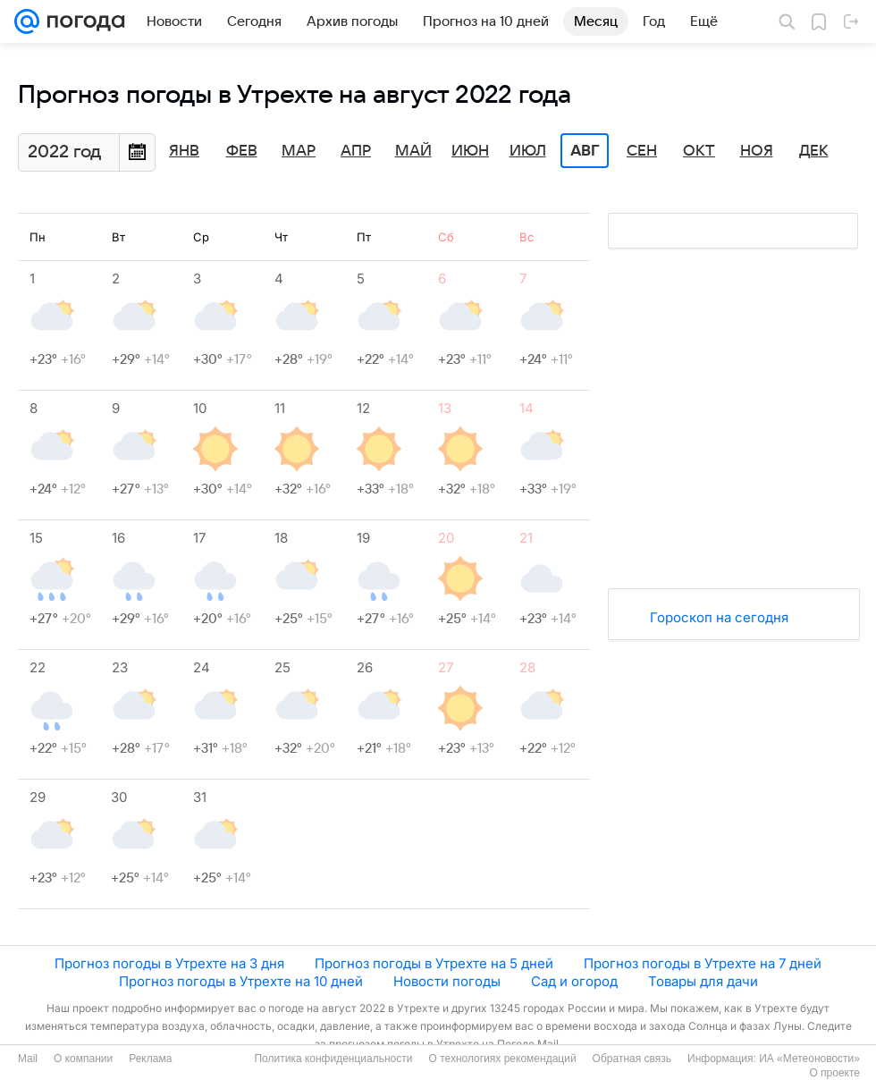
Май (413, 151)
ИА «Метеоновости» (809, 1058)
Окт (699, 151)
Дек (814, 151)
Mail (28, 1058)
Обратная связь (632, 1058)
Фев (241, 151)
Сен (642, 151)
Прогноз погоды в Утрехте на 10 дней (241, 981)
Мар (299, 151)
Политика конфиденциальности (333, 1058)
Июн (470, 151)
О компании (83, 1058)
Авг (584, 151)
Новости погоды (447, 981)
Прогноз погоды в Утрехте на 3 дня (169, 963)
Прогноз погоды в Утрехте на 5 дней (434, 963)
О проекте (834, 1073)
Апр (356, 151)
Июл (528, 151)
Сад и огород (574, 981)
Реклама (150, 1058)
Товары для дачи (703, 981)
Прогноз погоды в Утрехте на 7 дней (702, 963)
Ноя (756, 151)
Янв (184, 151)
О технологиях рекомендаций (502, 1058)
